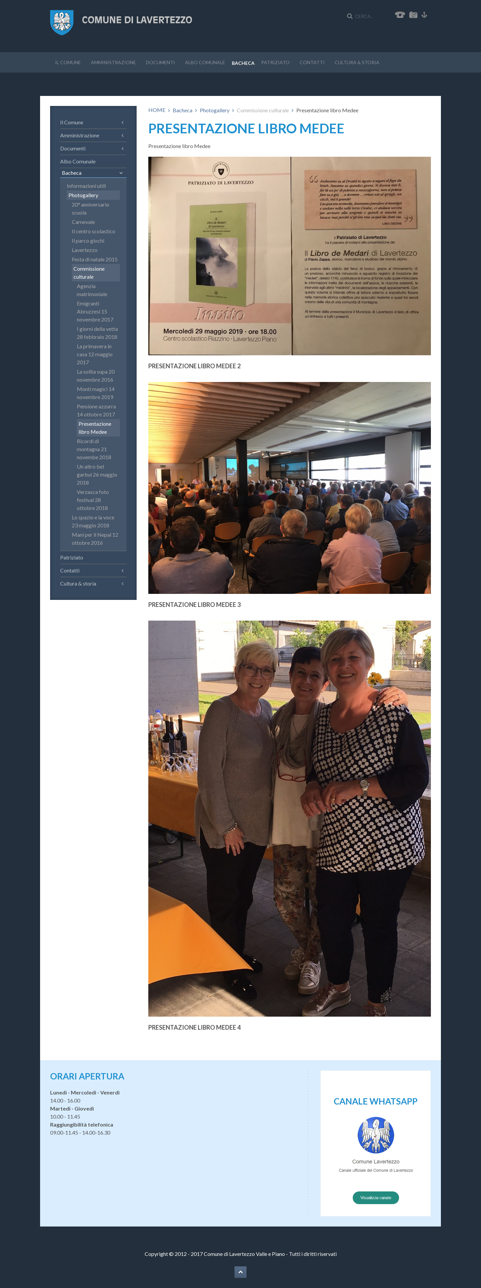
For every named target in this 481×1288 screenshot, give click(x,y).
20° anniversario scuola (90, 208)
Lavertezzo (85, 250)
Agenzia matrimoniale (92, 290)
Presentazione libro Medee (94, 427)
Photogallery (214, 110)
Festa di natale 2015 (95, 259)
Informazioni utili (86, 185)
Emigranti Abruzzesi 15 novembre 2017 (95, 311)
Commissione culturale (89, 272)
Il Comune (68, 62)
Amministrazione (113, 62)
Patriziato (275, 62)
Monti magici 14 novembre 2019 (96, 393)
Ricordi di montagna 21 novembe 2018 (94, 449)
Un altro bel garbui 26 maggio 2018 (97, 474)
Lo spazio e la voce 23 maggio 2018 (93, 521)
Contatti (312, 62)
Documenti (160, 62)
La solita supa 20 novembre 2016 (96, 375)
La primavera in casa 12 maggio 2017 (95, 354)
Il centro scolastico (93, 231)
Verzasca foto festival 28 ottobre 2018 (93, 500)
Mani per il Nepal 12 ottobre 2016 (95, 538)
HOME (156, 110)
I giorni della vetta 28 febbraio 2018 (97, 333)
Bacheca (243, 63)
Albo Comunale (205, 62)
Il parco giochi (88, 240)
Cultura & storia (357, 62)
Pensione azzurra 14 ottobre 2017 (96, 410)
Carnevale (83, 222)
